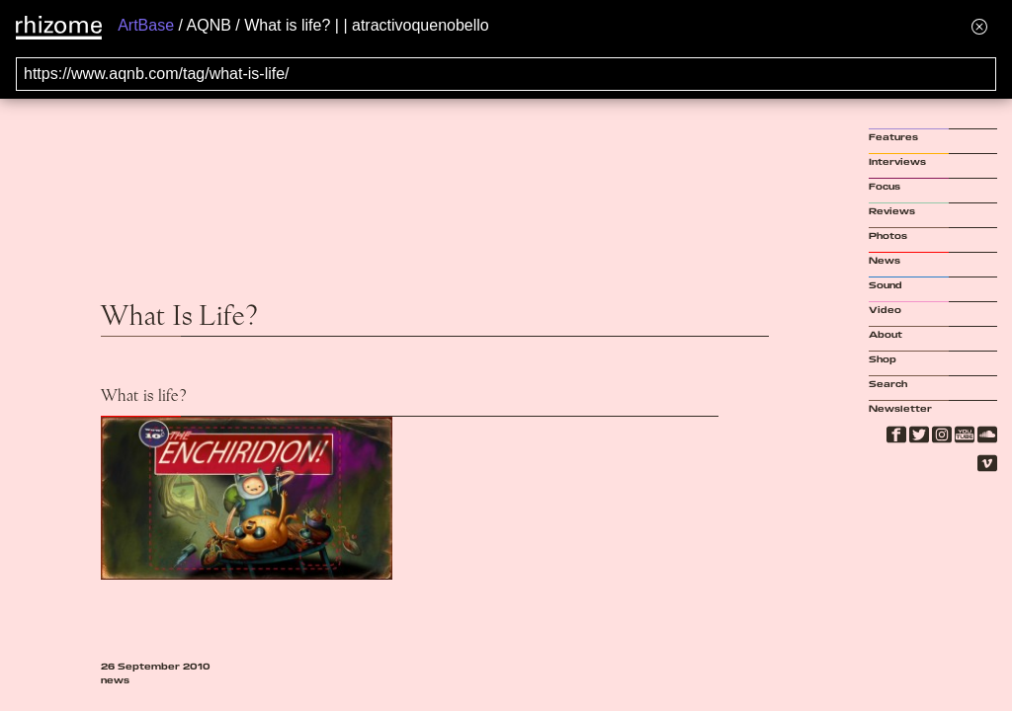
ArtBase (146, 25)
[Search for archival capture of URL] (506, 74)
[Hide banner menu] (979, 26)
